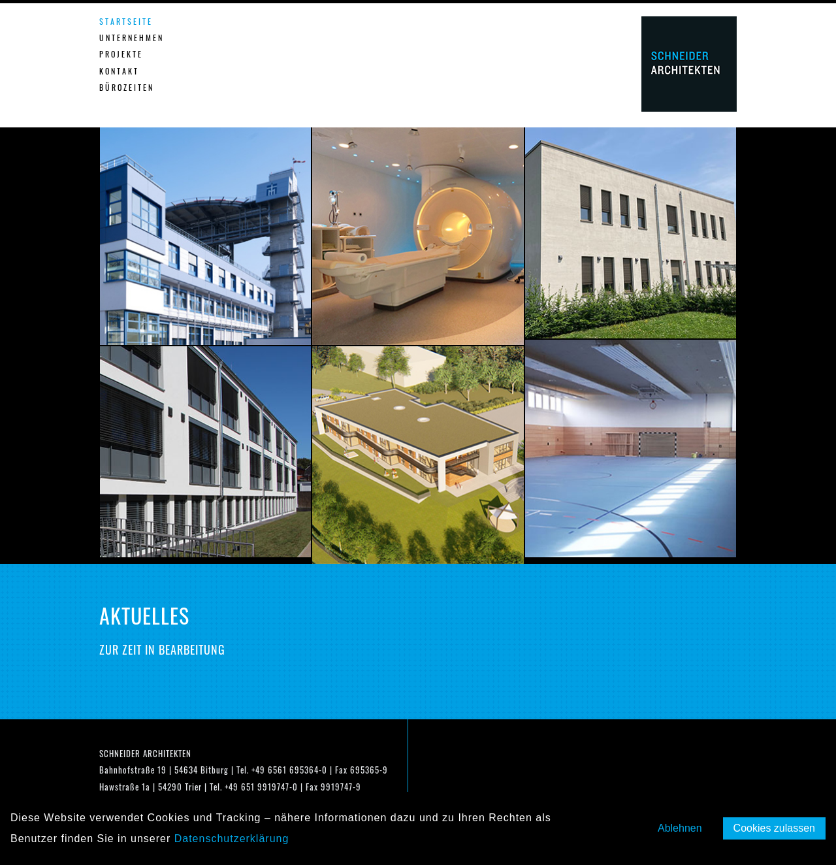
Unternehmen (131, 37)
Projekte (121, 53)
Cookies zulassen (774, 828)
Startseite (126, 21)
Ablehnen (680, 828)
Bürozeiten (126, 87)
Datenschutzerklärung (231, 838)
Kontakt (119, 70)
